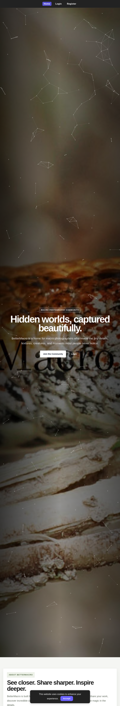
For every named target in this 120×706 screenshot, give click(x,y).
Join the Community (53, 354)
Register (71, 4)
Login (58, 4)
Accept (66, 698)
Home (47, 4)
